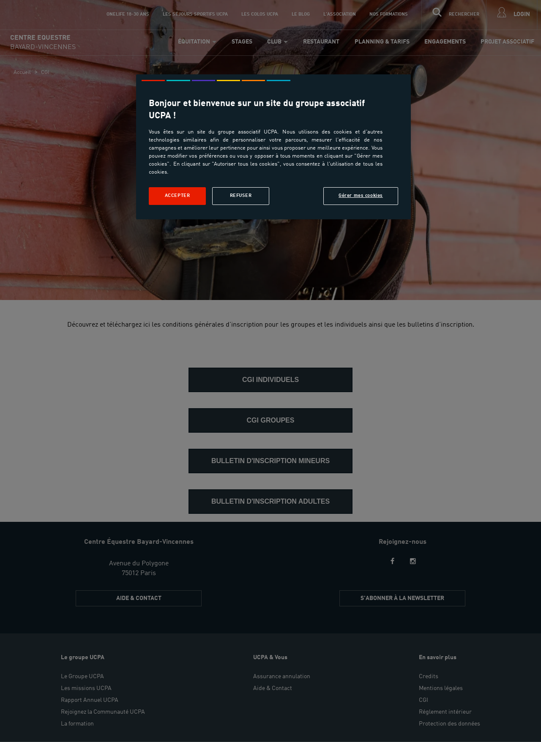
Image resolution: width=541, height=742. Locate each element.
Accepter (177, 195)
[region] (273, 146)
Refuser (241, 195)
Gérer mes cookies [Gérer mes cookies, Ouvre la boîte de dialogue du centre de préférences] (361, 195)
